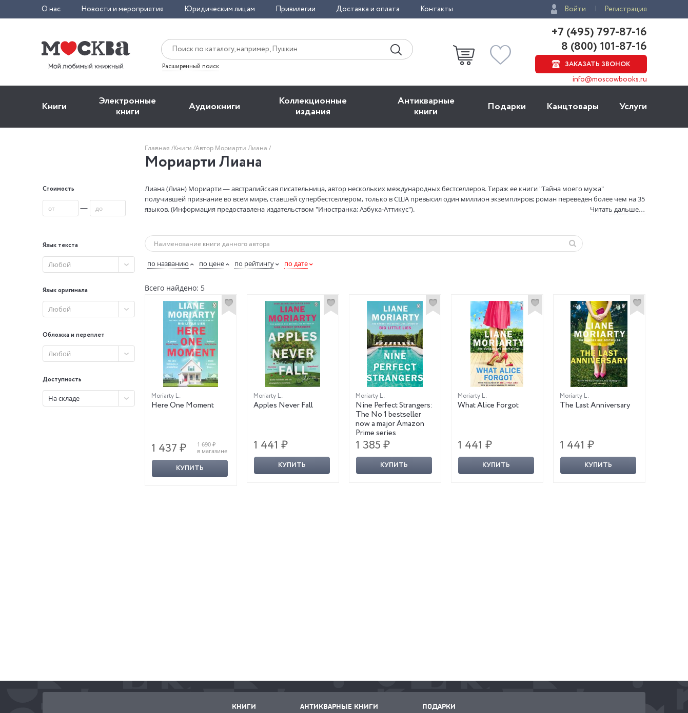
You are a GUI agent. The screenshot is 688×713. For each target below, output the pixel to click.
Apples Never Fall (283, 405)
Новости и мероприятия (122, 9)
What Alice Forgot (488, 405)
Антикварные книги (426, 106)
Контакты (436, 9)
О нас (51, 9)
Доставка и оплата (368, 9)
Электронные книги (127, 106)
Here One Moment (182, 405)
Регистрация (625, 9)
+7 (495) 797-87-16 (599, 32)
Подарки (506, 106)
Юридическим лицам (219, 9)
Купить (190, 468)
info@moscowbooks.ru (610, 79)
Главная (158, 148)
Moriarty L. (166, 396)
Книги (54, 106)
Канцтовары (572, 106)
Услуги (633, 106)
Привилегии (296, 9)
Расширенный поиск (190, 67)
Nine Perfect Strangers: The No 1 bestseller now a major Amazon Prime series (394, 419)
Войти (575, 9)
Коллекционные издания (313, 106)
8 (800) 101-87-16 (603, 46)
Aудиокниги (214, 106)
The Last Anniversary (595, 405)
